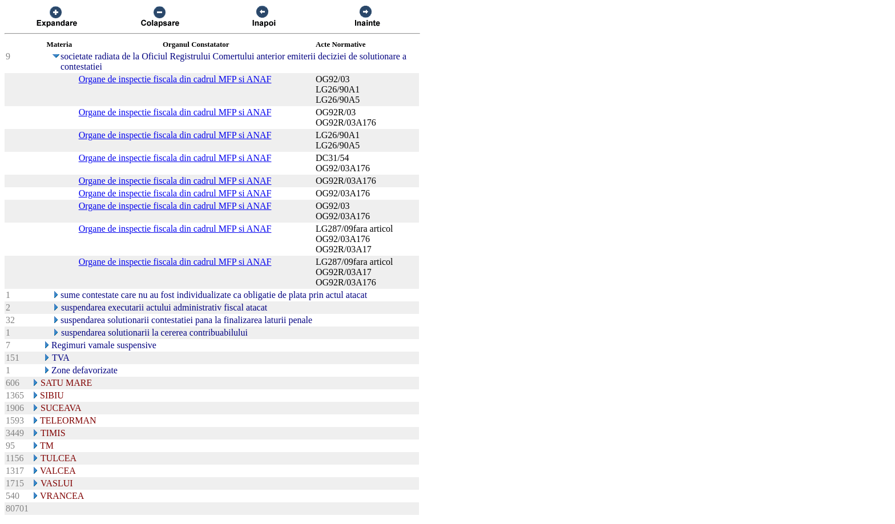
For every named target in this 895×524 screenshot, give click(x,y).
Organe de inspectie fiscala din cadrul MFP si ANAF (175, 79)
